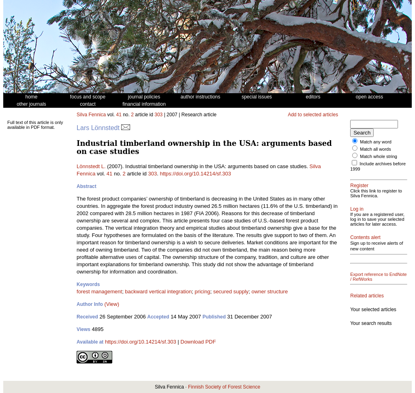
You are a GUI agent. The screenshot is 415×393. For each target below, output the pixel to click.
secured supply (230, 291)
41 (119, 114)
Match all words (375, 149)
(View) (111, 304)
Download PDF (198, 342)
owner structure (270, 291)
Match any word (375, 141)
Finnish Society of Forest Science (224, 387)
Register (359, 185)
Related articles (367, 296)
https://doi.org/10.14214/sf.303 (195, 174)
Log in (357, 209)
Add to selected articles (313, 114)
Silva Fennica (91, 114)
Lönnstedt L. (91, 166)
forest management (99, 291)
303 (158, 114)
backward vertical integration (158, 291)
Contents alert (365, 237)
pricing (202, 291)
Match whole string (378, 156)
